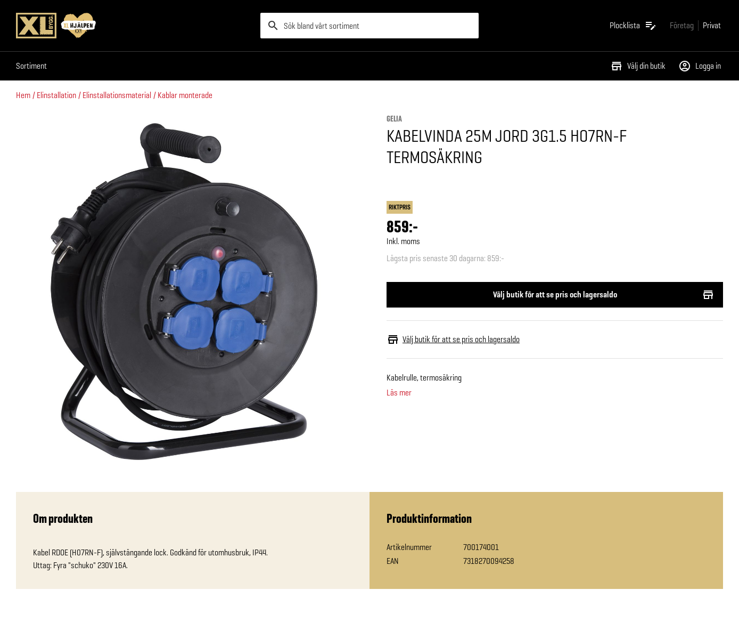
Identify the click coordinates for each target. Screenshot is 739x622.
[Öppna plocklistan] (633, 25)
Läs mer (399, 393)
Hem (23, 95)
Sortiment (31, 65)
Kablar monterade (185, 95)
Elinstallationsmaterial (117, 95)
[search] (369, 25)
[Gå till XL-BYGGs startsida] (134, 25)
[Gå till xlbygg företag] (682, 25)
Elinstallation (56, 95)
